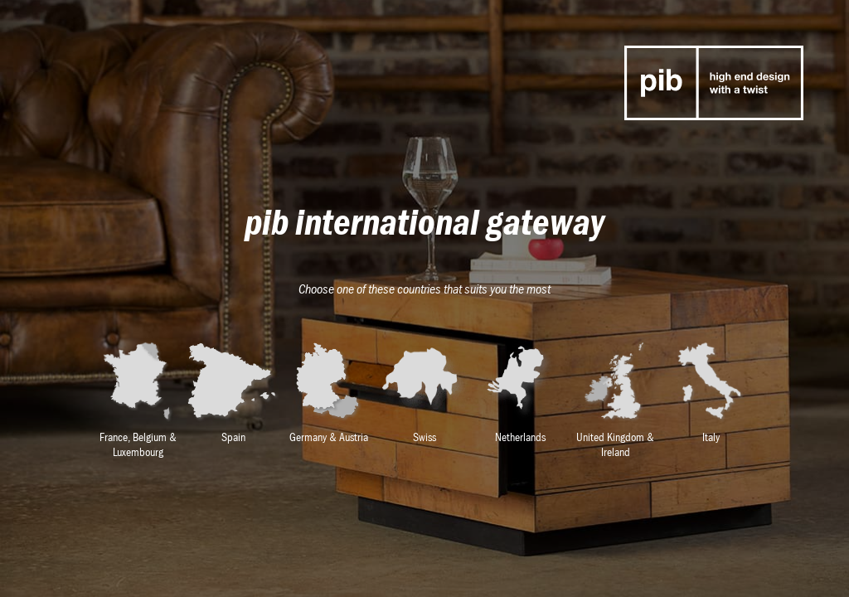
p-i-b (713, 83)
